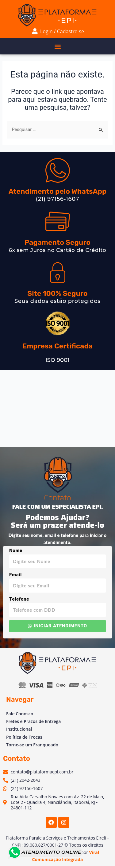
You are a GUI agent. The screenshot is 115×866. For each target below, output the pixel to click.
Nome (15, 550)
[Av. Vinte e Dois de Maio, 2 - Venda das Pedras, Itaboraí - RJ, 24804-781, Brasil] (57, 408)
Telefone (19, 599)
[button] (57, 46)
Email (15, 575)
